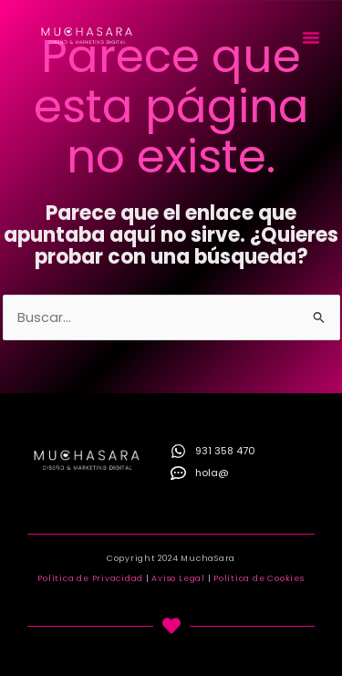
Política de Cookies (258, 578)
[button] (311, 37)
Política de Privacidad (90, 578)
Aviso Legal (177, 578)
